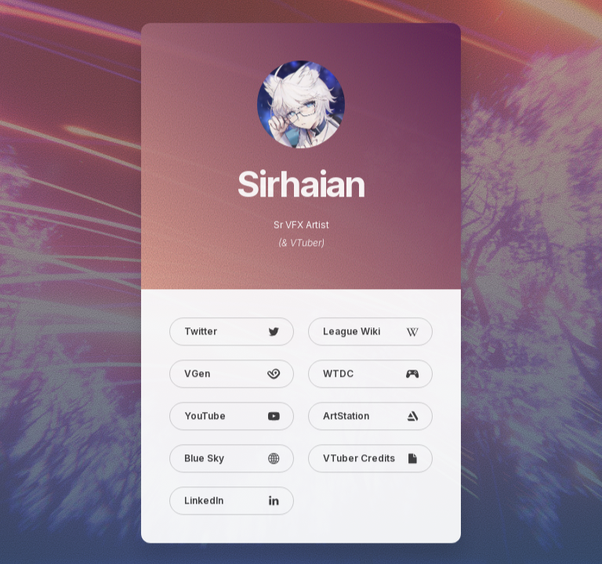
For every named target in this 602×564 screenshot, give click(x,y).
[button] (231, 333)
